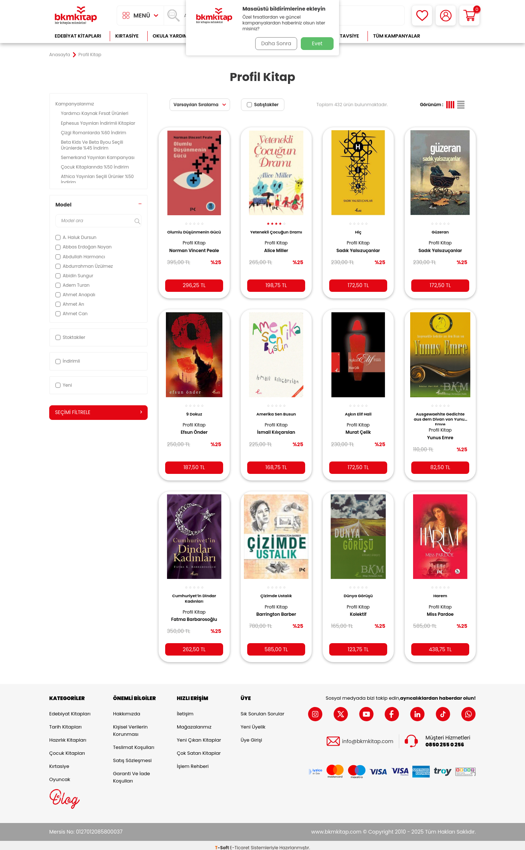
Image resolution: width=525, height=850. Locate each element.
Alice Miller (276, 252)
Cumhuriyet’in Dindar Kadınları (194, 591)
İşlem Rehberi (193, 761)
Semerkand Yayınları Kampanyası (98, 157)
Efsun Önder (194, 427)
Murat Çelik (358, 427)
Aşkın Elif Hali (358, 408)
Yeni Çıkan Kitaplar (199, 735)
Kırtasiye (127, 36)
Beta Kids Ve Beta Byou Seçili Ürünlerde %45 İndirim (92, 145)
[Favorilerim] (422, 15)
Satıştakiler (263, 104)
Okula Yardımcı (173, 36)
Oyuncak (59, 775)
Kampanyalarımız (75, 104)
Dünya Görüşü (358, 589)
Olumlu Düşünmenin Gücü (194, 230)
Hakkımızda (126, 709)
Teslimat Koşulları (133, 742)
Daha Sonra (274, 43)
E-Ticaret (240, 843)
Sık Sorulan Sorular (262, 709)
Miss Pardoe (440, 607)
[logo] (75, 15)
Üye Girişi (251, 735)
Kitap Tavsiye (342, 36)
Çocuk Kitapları (67, 748)
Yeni (63, 385)
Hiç (358, 228)
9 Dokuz (194, 408)
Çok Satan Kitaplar (199, 748)
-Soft (222, 843)
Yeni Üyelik (253, 722)
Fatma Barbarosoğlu (194, 612)
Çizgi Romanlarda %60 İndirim (94, 133)
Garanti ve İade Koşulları (131, 773)
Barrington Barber (276, 607)
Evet (317, 43)
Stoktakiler (70, 337)
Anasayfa (59, 55)
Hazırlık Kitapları (67, 735)
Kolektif (358, 607)
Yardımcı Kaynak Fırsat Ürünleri (95, 113)
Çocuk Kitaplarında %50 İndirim (95, 167)
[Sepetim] (469, 15)
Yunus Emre (440, 432)
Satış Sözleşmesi (132, 756)
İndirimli (67, 361)
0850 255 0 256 (444, 740)
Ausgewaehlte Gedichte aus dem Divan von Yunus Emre (440, 412)
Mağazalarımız (194, 722)
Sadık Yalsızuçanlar (358, 247)
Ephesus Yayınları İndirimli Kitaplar (98, 123)
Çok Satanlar (452, 36)
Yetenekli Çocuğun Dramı (276, 230)
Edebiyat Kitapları (78, 36)
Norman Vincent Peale (188, 254)
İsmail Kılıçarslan (276, 427)
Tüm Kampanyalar (396, 36)
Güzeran (440, 228)
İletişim (185, 709)
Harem (440, 589)
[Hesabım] (446, 15)
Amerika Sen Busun (276, 408)
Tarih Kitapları (65, 722)
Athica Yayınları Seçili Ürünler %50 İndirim (97, 179)
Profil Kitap (194, 244)
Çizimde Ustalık (276, 589)
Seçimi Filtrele (98, 412)
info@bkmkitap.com (367, 736)
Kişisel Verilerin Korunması (130, 726)
